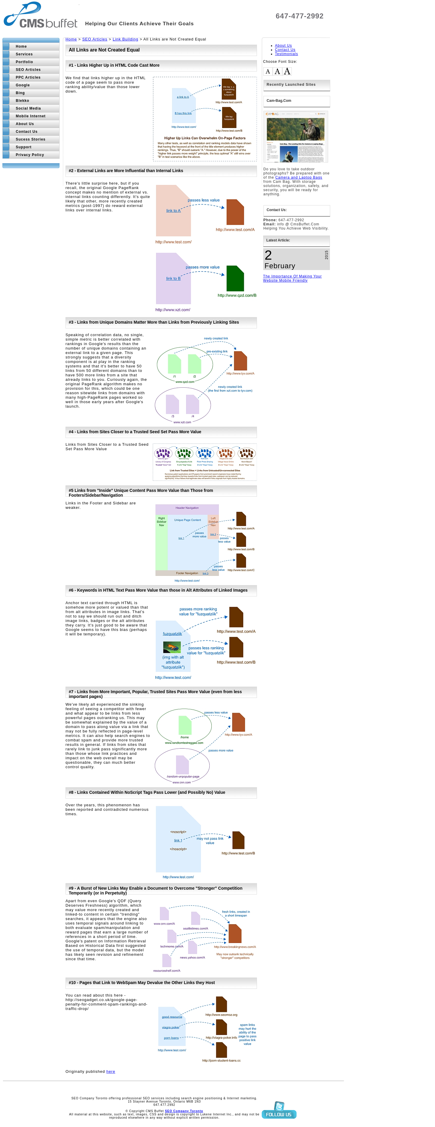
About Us (283, 45)
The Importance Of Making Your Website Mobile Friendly (292, 278)
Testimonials (286, 54)
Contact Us (285, 50)
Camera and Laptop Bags (298, 177)
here (110, 1071)
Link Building (125, 39)
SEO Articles (94, 39)
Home (71, 39)
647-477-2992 (300, 16)
